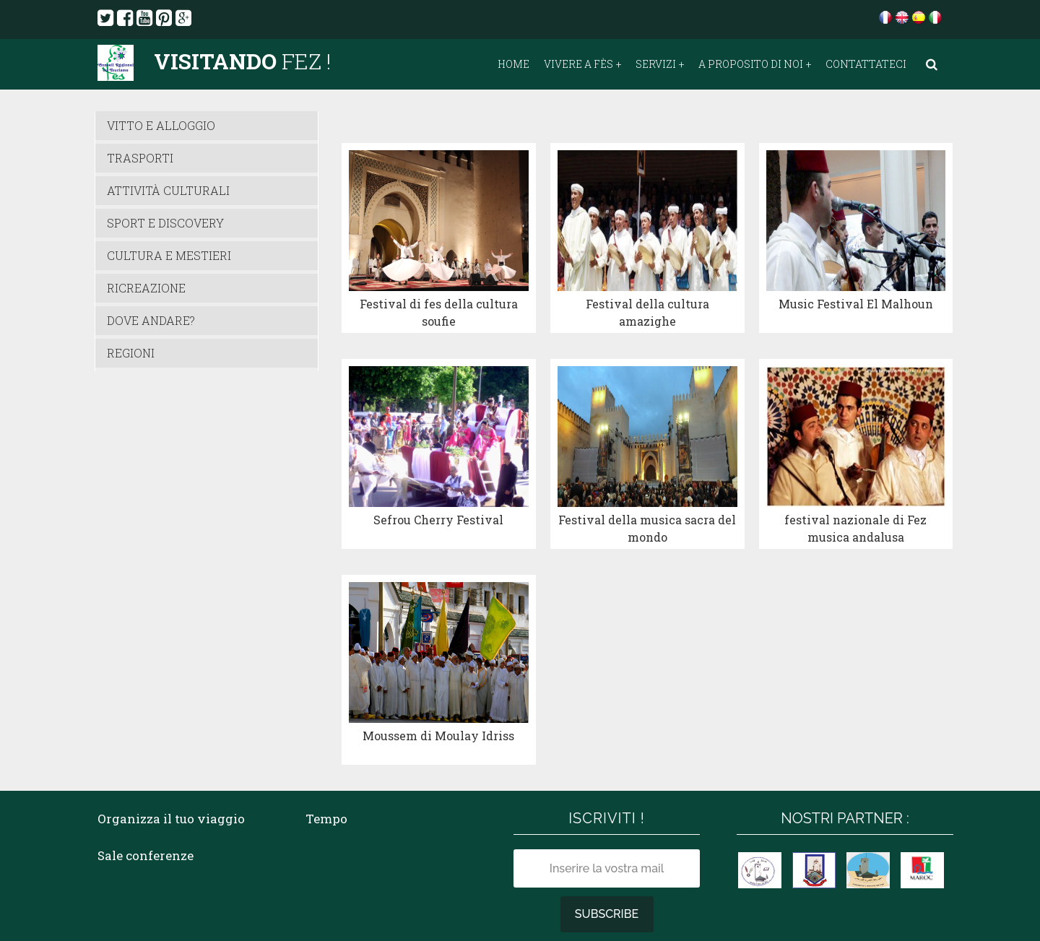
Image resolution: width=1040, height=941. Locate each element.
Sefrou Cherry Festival (438, 454)
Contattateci (866, 64)
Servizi (656, 64)
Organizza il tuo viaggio (171, 721)
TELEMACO (439, 905)
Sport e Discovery (165, 222)
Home (513, 64)
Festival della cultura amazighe (647, 280)
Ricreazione (146, 287)
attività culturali (168, 190)
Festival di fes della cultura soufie (439, 280)
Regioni (131, 352)
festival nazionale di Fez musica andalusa (855, 463)
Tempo (326, 721)
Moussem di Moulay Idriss (438, 638)
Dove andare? (151, 320)
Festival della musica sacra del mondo (647, 463)
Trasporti (140, 157)
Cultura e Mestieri (169, 255)
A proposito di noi (750, 64)
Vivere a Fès (578, 64)
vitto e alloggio (161, 125)
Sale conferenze (146, 758)
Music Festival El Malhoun (856, 271)
